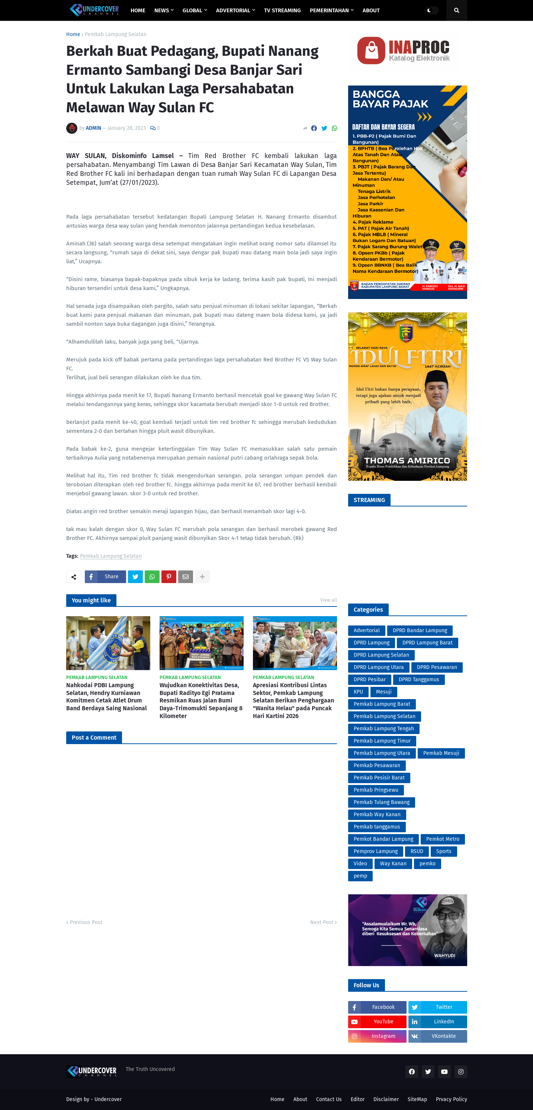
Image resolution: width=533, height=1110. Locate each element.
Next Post (321, 922)
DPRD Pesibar (370, 679)
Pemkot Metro (442, 839)
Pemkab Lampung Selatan (116, 34)
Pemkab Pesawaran (377, 765)
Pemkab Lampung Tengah (384, 728)
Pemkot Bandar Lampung (383, 839)
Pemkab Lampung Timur (382, 741)
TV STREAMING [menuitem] (282, 10)
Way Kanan (393, 863)
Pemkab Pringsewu (376, 790)
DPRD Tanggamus (419, 679)
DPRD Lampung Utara (379, 667)
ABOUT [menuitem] (371, 10)
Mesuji (384, 692)
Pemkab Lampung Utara (382, 753)
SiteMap (417, 1099)
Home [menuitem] (138, 10)
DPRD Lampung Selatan (381, 655)
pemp (360, 876)
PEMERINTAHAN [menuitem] (329, 10)
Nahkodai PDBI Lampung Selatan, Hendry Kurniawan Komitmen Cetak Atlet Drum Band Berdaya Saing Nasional (106, 697)
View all (328, 600)
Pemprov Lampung (376, 851)
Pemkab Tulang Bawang (382, 802)
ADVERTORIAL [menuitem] (233, 10)
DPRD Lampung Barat (427, 643)
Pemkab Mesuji (441, 753)
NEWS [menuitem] (161, 10)
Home (73, 34)
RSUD (417, 851)
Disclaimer (386, 1099)
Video (360, 863)
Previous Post (86, 922)
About (300, 1099)
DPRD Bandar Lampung (420, 630)
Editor (358, 1099)
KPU (358, 692)
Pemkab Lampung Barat (382, 704)
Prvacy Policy (451, 1099)
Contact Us (329, 1099)
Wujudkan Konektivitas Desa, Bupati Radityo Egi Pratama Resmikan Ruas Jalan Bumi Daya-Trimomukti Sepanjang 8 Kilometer (201, 701)
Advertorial (367, 630)
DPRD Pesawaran (437, 667)
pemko (428, 863)
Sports (444, 851)
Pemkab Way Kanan (377, 814)
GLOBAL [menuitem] (192, 10)
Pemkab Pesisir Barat (379, 778)
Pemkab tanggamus (377, 827)
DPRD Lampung (371, 643)
